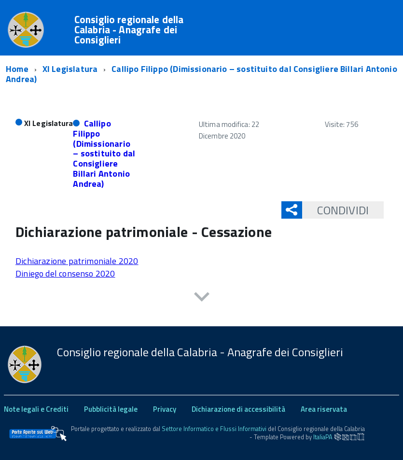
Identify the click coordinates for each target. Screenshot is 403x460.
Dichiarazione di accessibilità (238, 409)
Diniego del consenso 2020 (65, 273)
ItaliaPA (323, 436)
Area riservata (324, 409)
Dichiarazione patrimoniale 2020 (77, 260)
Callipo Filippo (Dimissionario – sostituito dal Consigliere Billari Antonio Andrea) (104, 153)
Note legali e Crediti (36, 409)
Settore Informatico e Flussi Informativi (214, 428)
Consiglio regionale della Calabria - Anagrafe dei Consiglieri (129, 29)
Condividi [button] (335, 210)
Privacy (164, 409)
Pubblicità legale (111, 409)
